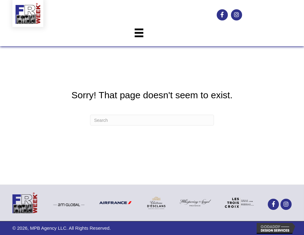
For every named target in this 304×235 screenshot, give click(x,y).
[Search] (152, 120)
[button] (222, 14)
